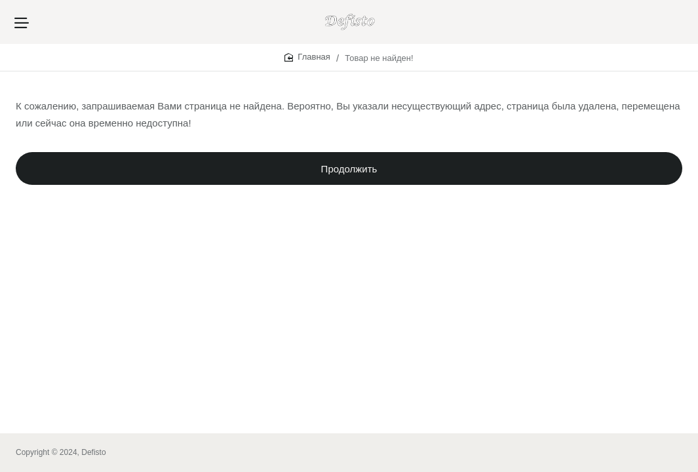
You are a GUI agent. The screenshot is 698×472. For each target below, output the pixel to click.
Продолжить (349, 174)
